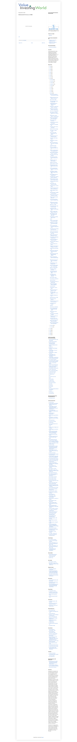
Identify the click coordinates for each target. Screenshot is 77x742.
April (51, 91)
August (51, 85)
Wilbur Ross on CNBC (53, 204)
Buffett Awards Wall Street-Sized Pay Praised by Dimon (54, 251)
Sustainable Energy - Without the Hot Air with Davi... (54, 177)
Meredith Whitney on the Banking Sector (53, 263)
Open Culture (51, 386)
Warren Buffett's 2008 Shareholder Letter (52, 516)
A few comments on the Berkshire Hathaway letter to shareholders (53, 648)
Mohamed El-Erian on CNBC (54, 297)
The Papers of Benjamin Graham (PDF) (52, 569)
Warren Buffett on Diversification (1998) (52, 632)
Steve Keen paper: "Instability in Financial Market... (54, 193)
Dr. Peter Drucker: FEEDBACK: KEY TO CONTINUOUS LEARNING (53, 441)
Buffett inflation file (52, 556)
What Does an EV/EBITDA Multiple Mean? (52, 620)
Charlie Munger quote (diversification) (52, 497)
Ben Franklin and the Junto (53, 472)
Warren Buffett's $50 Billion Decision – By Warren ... (54, 153)
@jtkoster (50, 35)
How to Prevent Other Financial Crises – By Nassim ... (53, 133)
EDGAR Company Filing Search (53, 364)
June (51, 88)
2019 (50, 67)
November (51, 81)
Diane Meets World (52, 398)
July (50, 87)
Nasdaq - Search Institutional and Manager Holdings (53, 366)
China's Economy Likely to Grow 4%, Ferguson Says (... (54, 200)
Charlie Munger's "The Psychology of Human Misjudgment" (52, 549)
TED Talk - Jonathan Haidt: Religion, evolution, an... (54, 212)
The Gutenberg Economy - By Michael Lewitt (54, 282)
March (51, 93)
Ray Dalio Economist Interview (53, 299)
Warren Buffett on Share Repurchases (52, 501)
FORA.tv (50, 387)
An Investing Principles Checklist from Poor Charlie (53, 454)
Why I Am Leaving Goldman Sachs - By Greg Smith (54, 266)
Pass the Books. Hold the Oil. (54, 278)
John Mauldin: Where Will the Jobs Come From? (54, 229)
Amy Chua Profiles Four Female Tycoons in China (54, 318)
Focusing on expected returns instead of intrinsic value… (53, 437)
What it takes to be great (52, 667)
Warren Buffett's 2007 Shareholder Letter (52, 514)
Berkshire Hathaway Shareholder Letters (52, 343)
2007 (50, 334)
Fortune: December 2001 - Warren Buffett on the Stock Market (53, 503)
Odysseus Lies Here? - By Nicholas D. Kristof (53, 290)
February (51, 325)
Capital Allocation (51, 622)
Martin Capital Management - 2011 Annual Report (54, 323)
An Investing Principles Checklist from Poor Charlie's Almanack (53, 361)
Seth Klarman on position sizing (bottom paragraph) (53, 641)
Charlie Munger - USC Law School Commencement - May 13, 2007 (53, 451)
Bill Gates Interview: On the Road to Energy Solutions (54, 179)
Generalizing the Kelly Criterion (53, 458)
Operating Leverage (52, 625)
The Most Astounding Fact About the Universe (54, 240)
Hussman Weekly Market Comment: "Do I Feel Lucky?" (53, 309)
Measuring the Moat (52, 610)
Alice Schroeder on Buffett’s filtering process (53, 489)
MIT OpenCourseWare (52, 382)
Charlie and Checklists (52, 653)
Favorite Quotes (51, 402)
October (51, 82)
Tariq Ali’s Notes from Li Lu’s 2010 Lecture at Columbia (53, 512)
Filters (50, 438)
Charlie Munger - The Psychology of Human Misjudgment (52, 355)
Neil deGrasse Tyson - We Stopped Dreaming (54, 136)
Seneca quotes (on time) (52, 479)
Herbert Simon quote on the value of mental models (53, 483)
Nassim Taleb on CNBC (53, 277)
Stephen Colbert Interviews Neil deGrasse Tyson (54, 235)
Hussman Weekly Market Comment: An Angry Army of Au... (54, 226)
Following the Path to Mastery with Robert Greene (53, 529)
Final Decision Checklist (52, 421)
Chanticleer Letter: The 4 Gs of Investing (54, 127)
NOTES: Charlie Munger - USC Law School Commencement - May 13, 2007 (53, 546)
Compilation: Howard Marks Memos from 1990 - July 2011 (53, 592)
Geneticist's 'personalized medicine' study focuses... (54, 109)
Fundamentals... (51, 422)
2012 (50, 78)
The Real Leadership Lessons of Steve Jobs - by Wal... (54, 195)
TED (49, 375)
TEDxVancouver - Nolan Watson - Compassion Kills (54, 116)
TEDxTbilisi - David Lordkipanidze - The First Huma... (54, 293)
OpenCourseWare (51, 381)
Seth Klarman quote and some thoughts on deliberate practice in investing (53, 485)
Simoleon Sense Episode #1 (54, 231)
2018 (50, 69)
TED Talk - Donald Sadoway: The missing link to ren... (54, 150)
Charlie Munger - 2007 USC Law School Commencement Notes (53, 358)
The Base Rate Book (52, 613)
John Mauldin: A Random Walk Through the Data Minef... (54, 172)
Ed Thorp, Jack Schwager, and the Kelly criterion (53, 461)
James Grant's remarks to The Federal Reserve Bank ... (54, 95)
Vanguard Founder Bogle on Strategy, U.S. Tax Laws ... (54, 246)
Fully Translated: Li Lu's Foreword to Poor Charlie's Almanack (53, 466)
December (51, 79)
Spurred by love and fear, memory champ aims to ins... (54, 158)
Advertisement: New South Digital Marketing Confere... (54, 254)
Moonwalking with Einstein (53, 439)
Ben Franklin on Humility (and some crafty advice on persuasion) (53, 475)
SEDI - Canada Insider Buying (53, 370)
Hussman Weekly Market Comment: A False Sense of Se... (54, 169)
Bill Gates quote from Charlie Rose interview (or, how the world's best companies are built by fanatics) (53, 447)
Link (19, 36)
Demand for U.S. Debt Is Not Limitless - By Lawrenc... (54, 107)
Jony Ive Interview (52, 286)
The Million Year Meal (53, 145)
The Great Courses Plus (52, 376)
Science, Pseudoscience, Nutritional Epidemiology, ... (54, 257)
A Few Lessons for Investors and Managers (54, 123)
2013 (50, 76)
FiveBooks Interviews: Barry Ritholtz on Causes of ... (54, 98)
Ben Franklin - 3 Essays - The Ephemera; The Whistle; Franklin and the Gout (53, 471)
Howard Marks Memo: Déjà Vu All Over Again (54, 206)
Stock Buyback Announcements (53, 368)
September (52, 84)
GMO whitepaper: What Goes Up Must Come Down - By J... (53, 214)
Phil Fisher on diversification (53, 633)
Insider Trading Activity (52, 369)
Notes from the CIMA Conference (53, 120)
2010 (50, 330)
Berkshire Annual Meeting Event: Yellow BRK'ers (54, 118)
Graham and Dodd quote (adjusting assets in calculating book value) (53, 463)
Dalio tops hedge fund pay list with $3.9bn (54, 101)
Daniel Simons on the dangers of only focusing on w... (54, 209)
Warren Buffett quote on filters (53, 487)
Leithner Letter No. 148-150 (54, 163)
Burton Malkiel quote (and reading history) (54, 175)
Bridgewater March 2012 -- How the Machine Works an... (54, 166)
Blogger (42, 737)
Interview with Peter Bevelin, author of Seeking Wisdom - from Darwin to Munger (53, 432)
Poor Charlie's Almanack (52, 359)
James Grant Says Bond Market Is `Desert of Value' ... (53, 272)
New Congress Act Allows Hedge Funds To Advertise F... (54, 113)
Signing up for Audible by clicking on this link (52, 43)
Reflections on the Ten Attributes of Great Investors (53, 615)
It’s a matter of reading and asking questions (53, 510)
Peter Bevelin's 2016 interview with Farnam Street (53, 582)
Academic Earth (51, 380)
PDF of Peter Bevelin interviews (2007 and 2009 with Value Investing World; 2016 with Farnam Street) (53, 585)
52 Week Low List (51, 374)
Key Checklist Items (52, 420)
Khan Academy (51, 379)
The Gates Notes (51, 393)
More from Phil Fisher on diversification (52, 635)
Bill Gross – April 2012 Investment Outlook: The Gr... (54, 148)
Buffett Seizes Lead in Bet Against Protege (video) (54, 203)
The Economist (51, 392)
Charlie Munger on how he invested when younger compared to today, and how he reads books (53, 407)
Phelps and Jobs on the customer (53, 312)
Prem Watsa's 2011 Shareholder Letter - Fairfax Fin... (53, 275)
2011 (50, 328)
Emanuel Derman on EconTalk (53, 304)
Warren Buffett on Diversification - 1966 (52, 495)
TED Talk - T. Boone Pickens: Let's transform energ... (54, 221)
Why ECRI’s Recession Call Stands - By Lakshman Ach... (54, 261)
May (51, 90)
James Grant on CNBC (53, 99)
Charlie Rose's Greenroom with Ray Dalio (54, 316)
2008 (50, 333)
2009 (50, 331)
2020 (50, 66)
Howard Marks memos (52, 590)
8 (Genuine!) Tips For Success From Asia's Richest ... (54, 301)
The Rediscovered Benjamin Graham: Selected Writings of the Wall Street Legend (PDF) (53, 572)
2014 (50, 75)
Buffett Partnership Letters (53, 341)
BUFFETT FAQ (51, 557)
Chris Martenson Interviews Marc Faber (54, 233)
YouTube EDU (51, 385)
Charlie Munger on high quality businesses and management (53, 456)
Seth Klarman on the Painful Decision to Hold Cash (53, 603)
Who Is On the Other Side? (53, 616)
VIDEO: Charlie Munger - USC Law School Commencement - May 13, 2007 (53, 543)
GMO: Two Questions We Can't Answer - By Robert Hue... (54, 143)
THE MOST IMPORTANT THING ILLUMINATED (53, 284)
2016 (50, 72)
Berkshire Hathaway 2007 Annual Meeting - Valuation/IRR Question (53, 506)
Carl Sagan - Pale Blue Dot (53, 533)
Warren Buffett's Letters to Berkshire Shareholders (53, 555)
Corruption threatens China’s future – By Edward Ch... (54, 188)
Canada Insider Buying (52, 371)
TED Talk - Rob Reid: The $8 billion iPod (54, 197)
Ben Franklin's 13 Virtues (52, 468)
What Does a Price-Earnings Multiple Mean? (53, 618)
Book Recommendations (52, 47)
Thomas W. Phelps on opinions (53, 508)
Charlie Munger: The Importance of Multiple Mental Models (53, 411)
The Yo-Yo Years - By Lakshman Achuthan (53, 184)
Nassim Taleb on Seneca (52, 478)
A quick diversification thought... (53, 459)
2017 (50, 70)
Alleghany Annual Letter (53, 162)
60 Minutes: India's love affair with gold (53, 160)
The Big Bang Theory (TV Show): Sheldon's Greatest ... (53, 104)
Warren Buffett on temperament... (51, 413)
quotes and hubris (52, 280)
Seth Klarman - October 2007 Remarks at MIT (53, 606)
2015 (50, 73)
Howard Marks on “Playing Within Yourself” (54, 217)
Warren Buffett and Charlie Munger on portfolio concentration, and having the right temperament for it (53, 638)
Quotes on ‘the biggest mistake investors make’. (53, 443)
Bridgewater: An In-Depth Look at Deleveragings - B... (54, 223)
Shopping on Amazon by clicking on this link (52, 40)
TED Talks (51, 305)
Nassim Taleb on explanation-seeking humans (54, 237)
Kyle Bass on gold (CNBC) (53, 267)
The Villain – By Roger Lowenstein (53, 269)
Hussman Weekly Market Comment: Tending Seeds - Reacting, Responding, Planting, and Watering (53, 525)
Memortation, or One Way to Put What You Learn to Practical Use (53, 418)
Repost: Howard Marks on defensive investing (54, 321)
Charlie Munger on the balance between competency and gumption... (53, 404)
